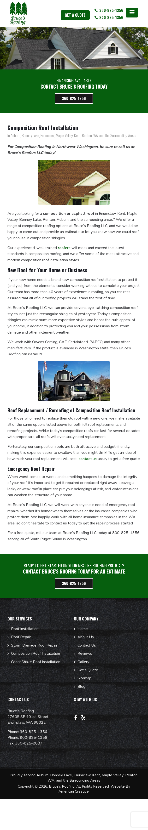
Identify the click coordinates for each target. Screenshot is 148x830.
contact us (87, 458)
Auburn (42, 775)
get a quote (75, 15)
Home (82, 628)
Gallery (83, 662)
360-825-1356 (33, 731)
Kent (96, 775)
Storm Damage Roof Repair (34, 645)
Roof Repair (21, 637)
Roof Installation (24, 628)
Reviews (84, 653)
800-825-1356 (33, 737)
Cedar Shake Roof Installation (35, 662)
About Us (85, 637)
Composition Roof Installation (35, 653)
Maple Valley (113, 775)
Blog (81, 686)
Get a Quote (87, 670)
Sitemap (84, 678)
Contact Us (86, 645)
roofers (64, 247)
